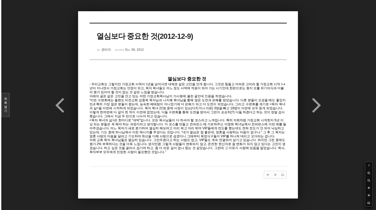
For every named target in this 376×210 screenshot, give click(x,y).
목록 (5, 105)
